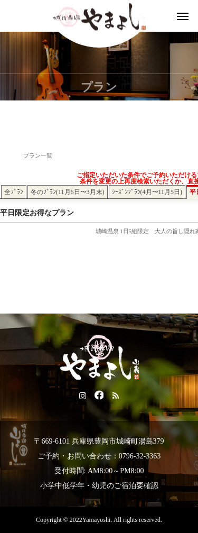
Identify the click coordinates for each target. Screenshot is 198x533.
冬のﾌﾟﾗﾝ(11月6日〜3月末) (68, 192)
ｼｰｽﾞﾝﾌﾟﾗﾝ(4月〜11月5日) (147, 192)
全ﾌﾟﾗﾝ (13, 192)
